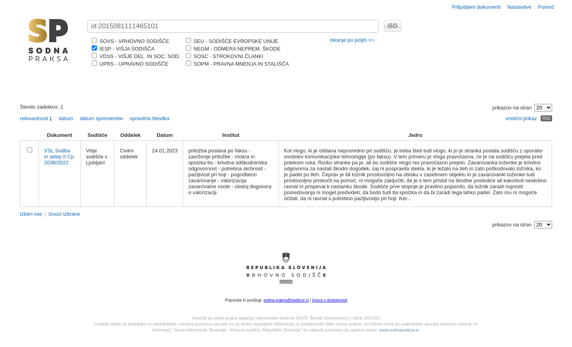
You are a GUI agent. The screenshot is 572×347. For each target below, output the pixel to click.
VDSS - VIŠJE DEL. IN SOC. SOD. (136, 56)
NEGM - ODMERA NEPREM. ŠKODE (233, 49)
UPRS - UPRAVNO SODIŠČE (130, 64)
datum (66, 118)
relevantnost (34, 118)
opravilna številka (149, 118)
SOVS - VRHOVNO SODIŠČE (130, 41)
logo (48, 40)
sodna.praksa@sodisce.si (286, 300)
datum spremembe (101, 118)
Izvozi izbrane (64, 214)
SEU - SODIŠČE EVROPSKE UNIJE (232, 41)
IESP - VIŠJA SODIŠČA (123, 49)
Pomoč (546, 7)
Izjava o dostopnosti (329, 300)
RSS (546, 118)
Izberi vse (31, 214)
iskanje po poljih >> (352, 40)
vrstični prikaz (521, 118)
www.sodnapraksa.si (399, 330)
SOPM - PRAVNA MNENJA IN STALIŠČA (237, 64)
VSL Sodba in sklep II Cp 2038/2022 (59, 157)
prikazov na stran (512, 108)
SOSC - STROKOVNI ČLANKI (224, 56)
